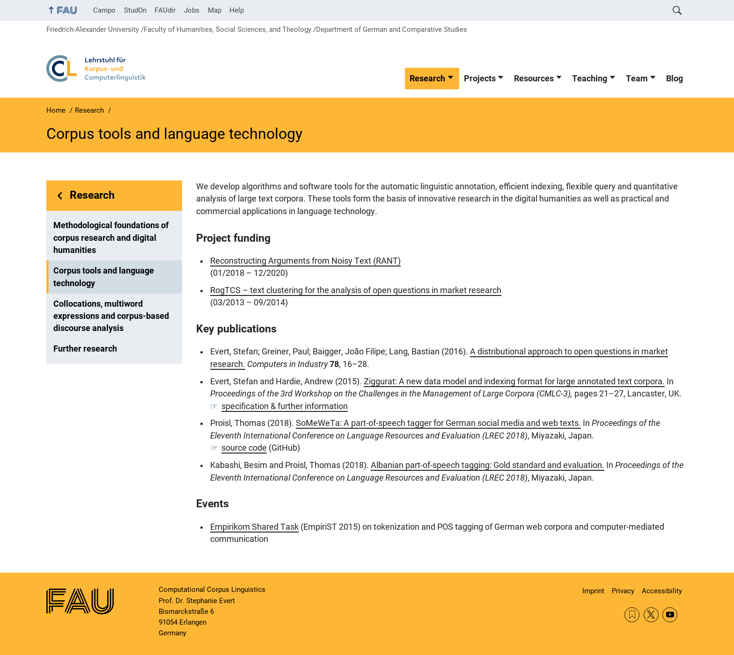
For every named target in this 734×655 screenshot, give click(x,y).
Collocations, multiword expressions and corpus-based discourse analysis (111, 316)
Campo (104, 10)
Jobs (191, 10)
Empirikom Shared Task (254, 527)
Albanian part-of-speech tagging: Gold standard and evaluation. (487, 465)
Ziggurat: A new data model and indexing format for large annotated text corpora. (514, 381)
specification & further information (284, 406)
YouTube (669, 614)
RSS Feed (631, 614)
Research (427, 78)
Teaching (589, 78)
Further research (85, 348)
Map (214, 10)
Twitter (651, 614)
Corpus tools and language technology (103, 277)
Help (236, 10)
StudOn (135, 10)
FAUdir (165, 10)
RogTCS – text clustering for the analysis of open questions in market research (355, 290)
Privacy (623, 591)
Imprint (593, 591)
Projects (480, 78)
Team (637, 78)
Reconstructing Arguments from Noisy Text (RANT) (305, 261)
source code (244, 448)
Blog (674, 78)
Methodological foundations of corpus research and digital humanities (111, 238)
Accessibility (662, 591)
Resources (534, 78)
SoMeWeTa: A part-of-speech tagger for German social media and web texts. (438, 423)
